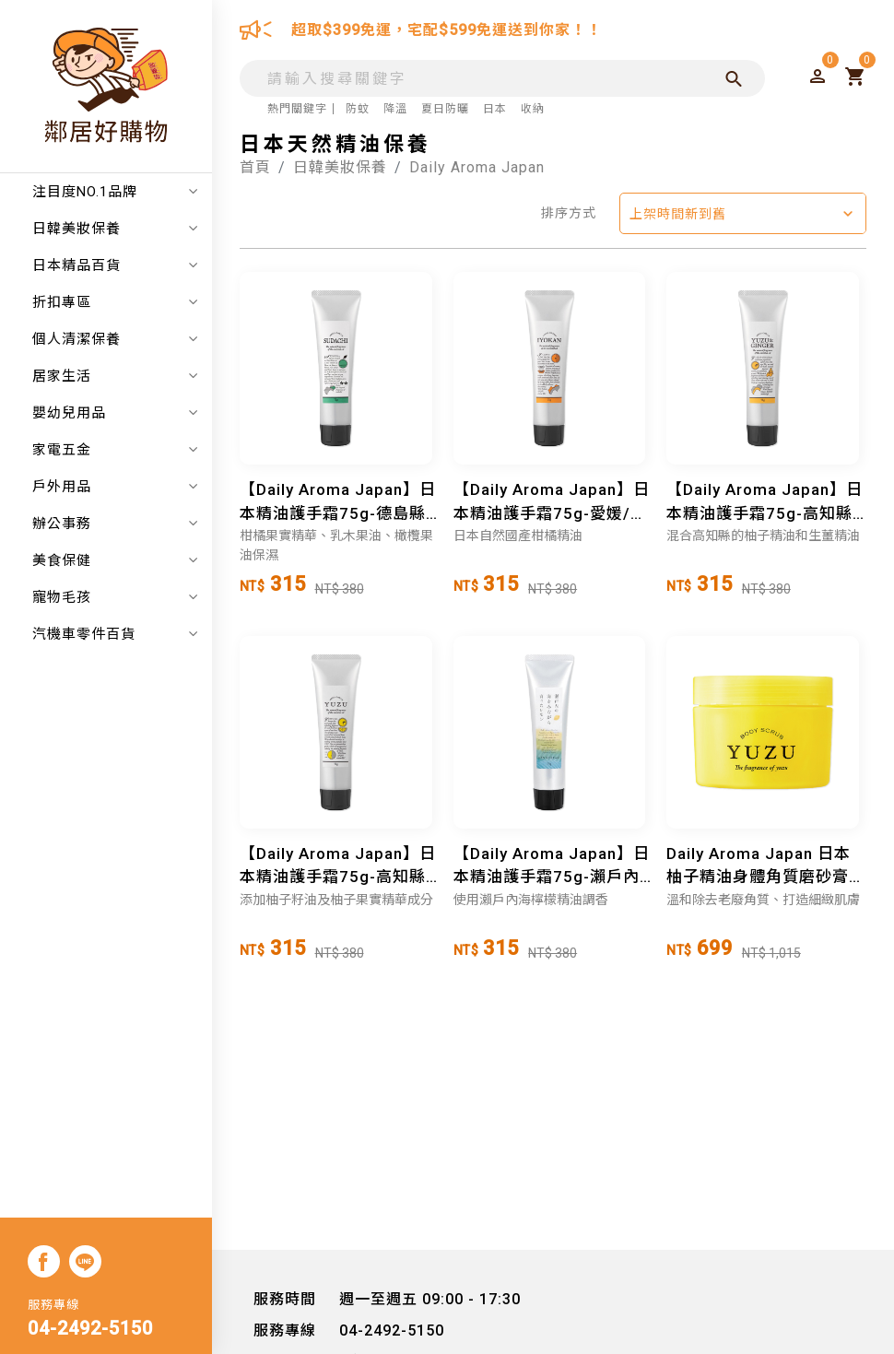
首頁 (255, 167)
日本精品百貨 (115, 265)
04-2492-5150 (90, 1328)
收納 (533, 108)
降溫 (395, 108)
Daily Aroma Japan (477, 167)
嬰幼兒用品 (115, 413)
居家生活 (115, 376)
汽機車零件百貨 (115, 634)
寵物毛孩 (115, 597)
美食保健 (115, 560)
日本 (495, 108)
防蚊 (358, 108)
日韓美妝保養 (115, 228)
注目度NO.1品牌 (115, 191)
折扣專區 (115, 302)
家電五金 (115, 450)
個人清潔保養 (115, 339)
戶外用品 (115, 486)
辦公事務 (115, 523)
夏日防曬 (445, 108)
